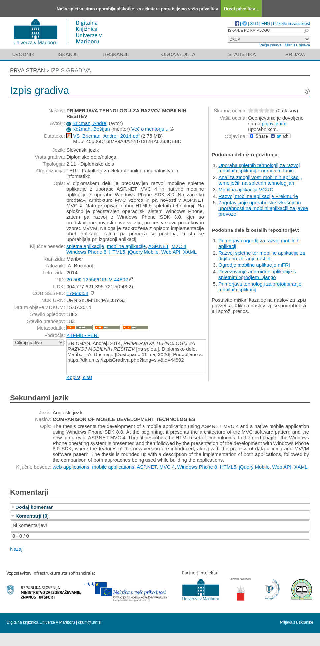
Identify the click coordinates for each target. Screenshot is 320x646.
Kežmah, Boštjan (91, 129)
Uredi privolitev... (241, 8)
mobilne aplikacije (126, 246)
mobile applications (113, 467)
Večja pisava (270, 45)
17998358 (77, 293)
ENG (265, 23)
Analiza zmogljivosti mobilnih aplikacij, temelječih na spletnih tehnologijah (260, 180)
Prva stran (27, 70)
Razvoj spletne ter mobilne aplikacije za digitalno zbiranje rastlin (261, 255)
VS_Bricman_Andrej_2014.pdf (106, 135)
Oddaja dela (178, 54)
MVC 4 (178, 246)
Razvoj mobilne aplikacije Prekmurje (258, 196)
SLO (254, 23)
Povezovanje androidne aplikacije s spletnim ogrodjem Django (257, 274)
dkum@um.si (89, 622)
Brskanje (116, 54)
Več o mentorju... (150, 129)
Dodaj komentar (34, 507)
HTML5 (117, 252)
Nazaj (16, 549)
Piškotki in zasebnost (291, 23)
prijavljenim (274, 123)
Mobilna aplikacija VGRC (245, 189)
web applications (71, 467)
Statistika (242, 54)
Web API (170, 252)
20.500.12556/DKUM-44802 (97, 279)
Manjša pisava (297, 45)
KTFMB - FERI (82, 335)
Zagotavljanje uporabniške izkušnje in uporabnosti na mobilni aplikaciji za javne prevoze (263, 208)
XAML (190, 252)
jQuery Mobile (143, 252)
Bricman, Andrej (89, 123)
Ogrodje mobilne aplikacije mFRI (254, 265)
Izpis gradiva (70, 70)
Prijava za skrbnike (296, 622)
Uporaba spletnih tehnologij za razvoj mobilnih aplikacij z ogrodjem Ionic (259, 167)
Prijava (295, 54)
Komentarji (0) (32, 516)
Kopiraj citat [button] (79, 377)
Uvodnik (23, 54)
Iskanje (67, 54)
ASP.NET (158, 246)
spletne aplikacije (85, 246)
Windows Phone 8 (86, 252)
